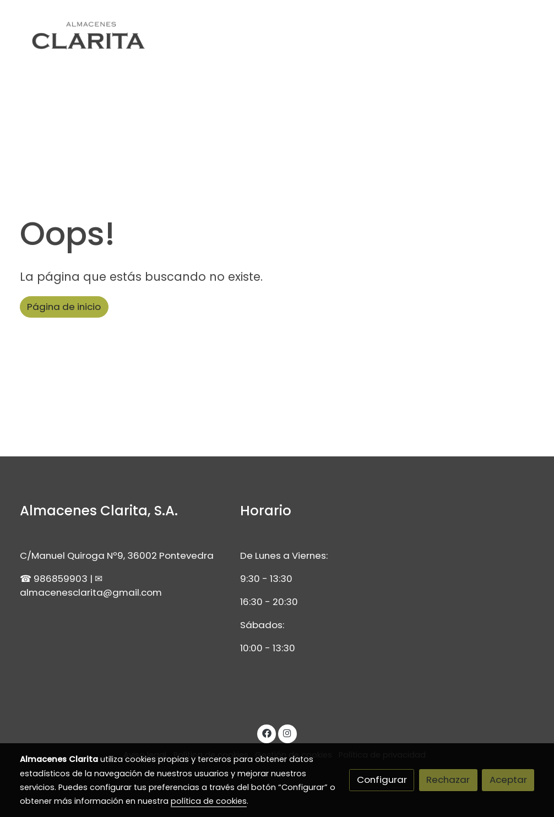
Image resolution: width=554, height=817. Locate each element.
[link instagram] (287, 732)
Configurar (382, 779)
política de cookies (209, 801)
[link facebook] (266, 732)
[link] (90, 38)
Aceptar (508, 779)
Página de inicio (64, 306)
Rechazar (448, 779)
